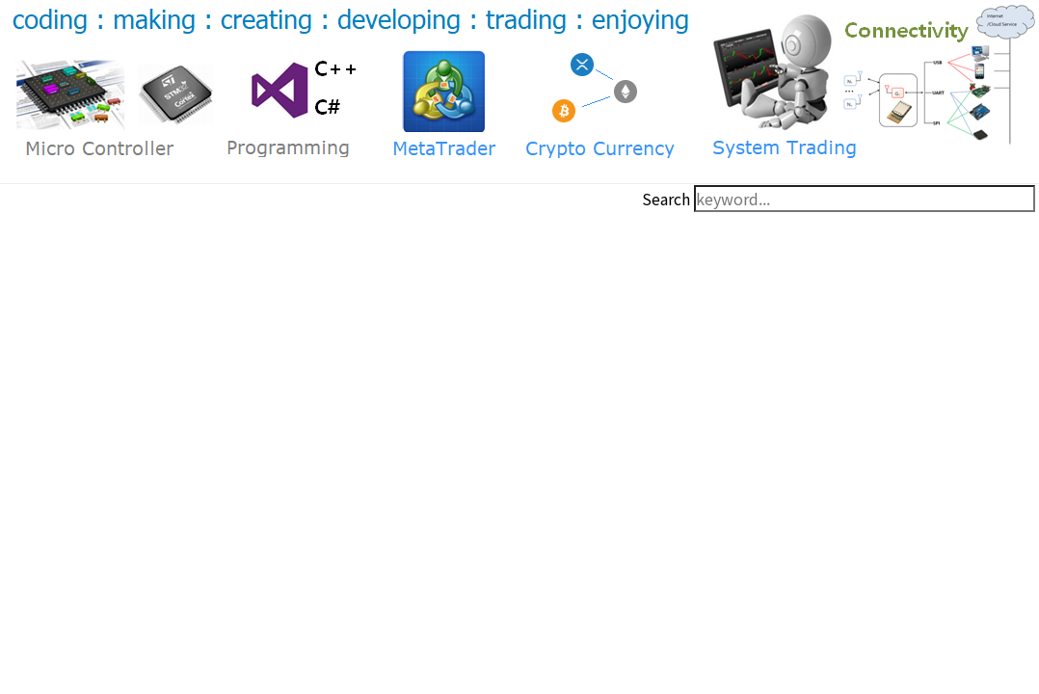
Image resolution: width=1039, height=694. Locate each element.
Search (666, 198)
